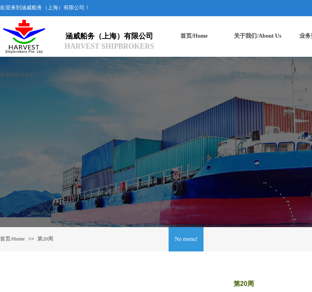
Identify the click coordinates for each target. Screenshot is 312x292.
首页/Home (12, 239)
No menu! (186, 239)
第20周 (45, 239)
